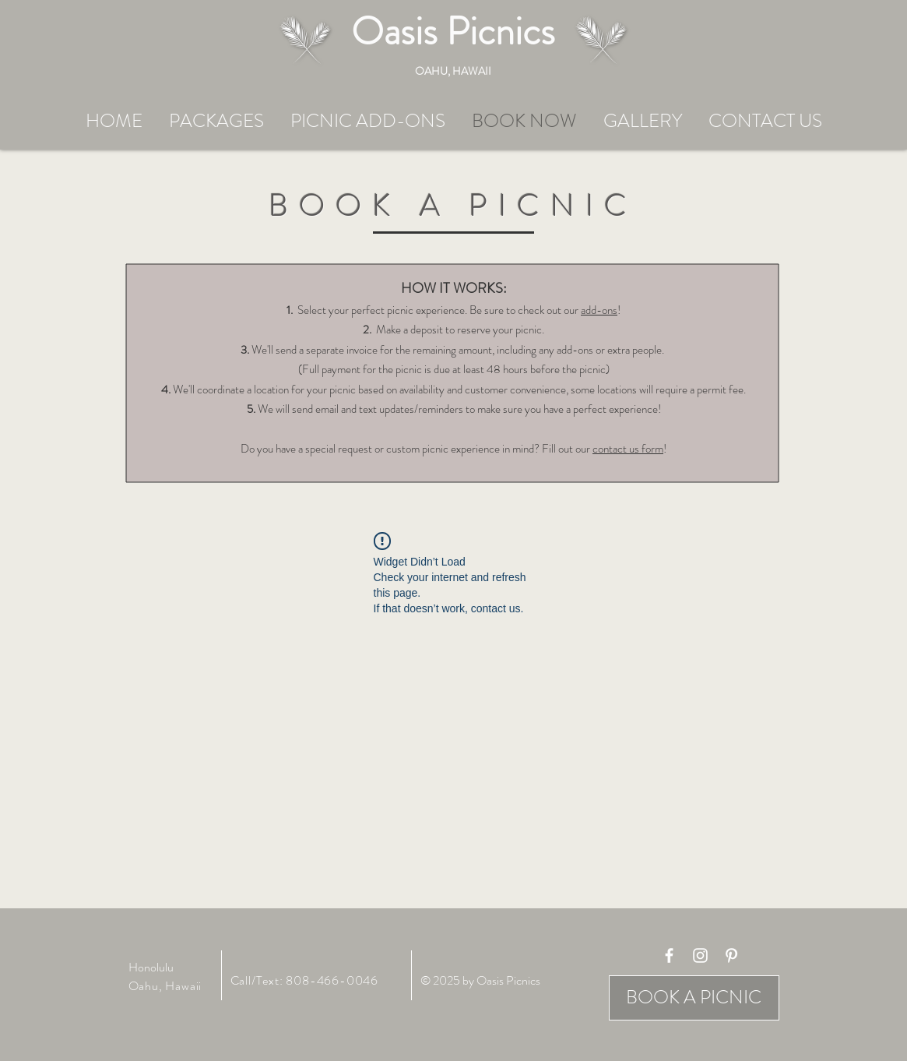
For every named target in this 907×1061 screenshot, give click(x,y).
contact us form (627, 448)
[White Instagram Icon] (700, 955)
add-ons (599, 310)
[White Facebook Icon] (669, 955)
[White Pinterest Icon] (731, 955)
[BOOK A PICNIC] (694, 997)
